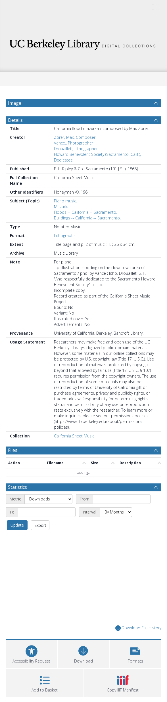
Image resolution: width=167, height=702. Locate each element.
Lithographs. (65, 235)
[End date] (47, 512)
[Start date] (122, 499)
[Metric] (48, 499)
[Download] (83, 653)
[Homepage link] (83, 43)
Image (14, 103)
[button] (135, 653)
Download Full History (138, 628)
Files (12, 450)
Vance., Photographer (73, 143)
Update (17, 525)
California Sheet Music (74, 436)
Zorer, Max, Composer (74, 137)
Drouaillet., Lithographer (76, 148)
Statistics (17, 487)
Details (15, 120)
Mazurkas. (63, 206)
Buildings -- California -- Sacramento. (87, 218)
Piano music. (65, 201)
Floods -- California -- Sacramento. (85, 212)
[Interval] (116, 512)
